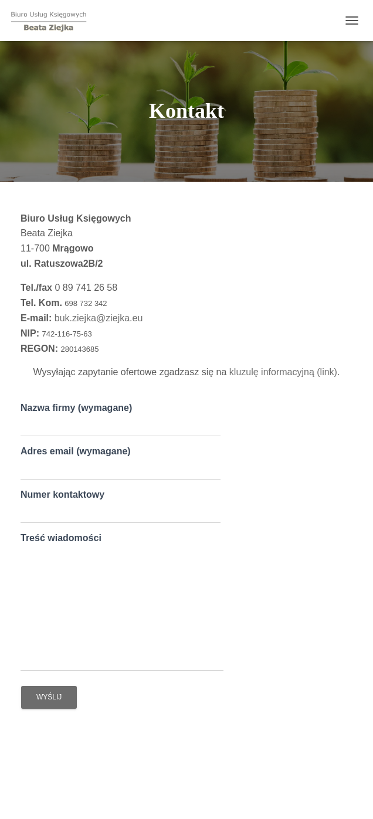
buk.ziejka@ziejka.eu (99, 318)
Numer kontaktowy (121, 507)
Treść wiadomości (122, 602)
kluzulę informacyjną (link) (283, 372)
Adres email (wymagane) (121, 463)
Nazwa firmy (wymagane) (121, 420)
